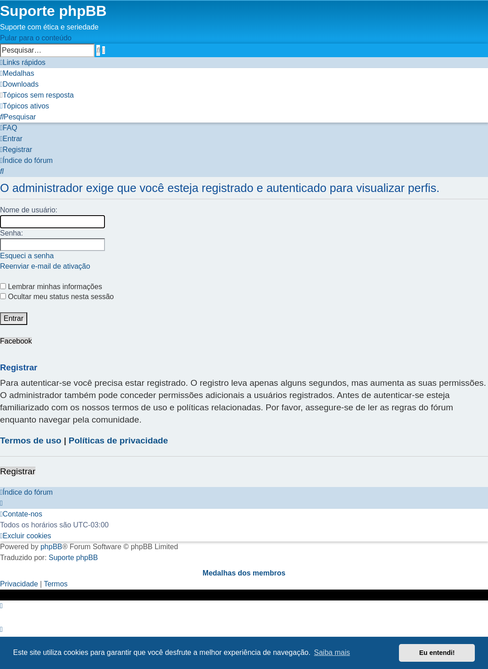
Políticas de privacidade (118, 440)
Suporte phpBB (73, 557)
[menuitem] (17, 73)
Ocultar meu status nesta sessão (57, 296)
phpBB (51, 547)
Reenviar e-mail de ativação (45, 266)
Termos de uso (30, 440)
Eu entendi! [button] (437, 652)
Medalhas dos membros (244, 573)
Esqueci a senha (27, 256)
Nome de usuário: (28, 210)
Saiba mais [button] (332, 652)
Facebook (16, 341)
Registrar (17, 471)
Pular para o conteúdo (35, 38)
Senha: (11, 233)
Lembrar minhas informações (51, 286)
